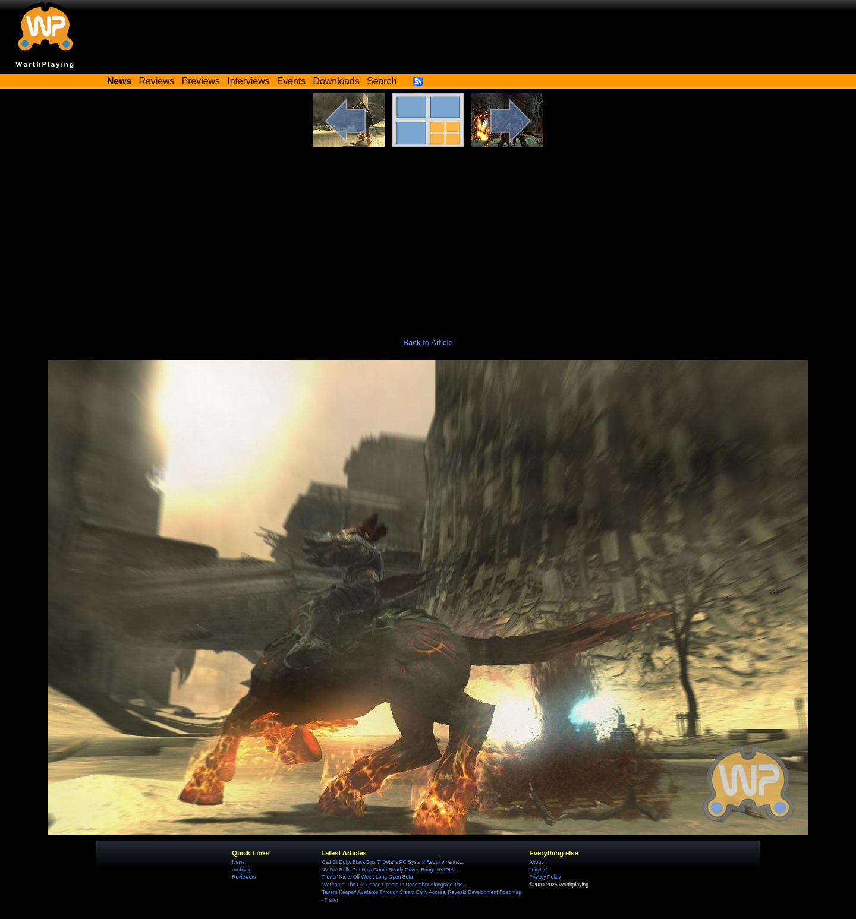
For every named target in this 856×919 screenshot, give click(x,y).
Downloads (336, 81)
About (535, 862)
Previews (201, 81)
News (238, 862)
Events (291, 81)
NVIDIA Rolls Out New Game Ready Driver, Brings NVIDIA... (389, 870)
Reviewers (244, 877)
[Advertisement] (428, 236)
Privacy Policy (545, 877)
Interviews (248, 81)
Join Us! (538, 870)
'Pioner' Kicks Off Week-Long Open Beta (367, 877)
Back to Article (428, 342)
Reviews (157, 81)
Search (381, 81)
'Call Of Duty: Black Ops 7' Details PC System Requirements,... (392, 862)
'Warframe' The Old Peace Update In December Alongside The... (394, 885)
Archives (241, 870)
